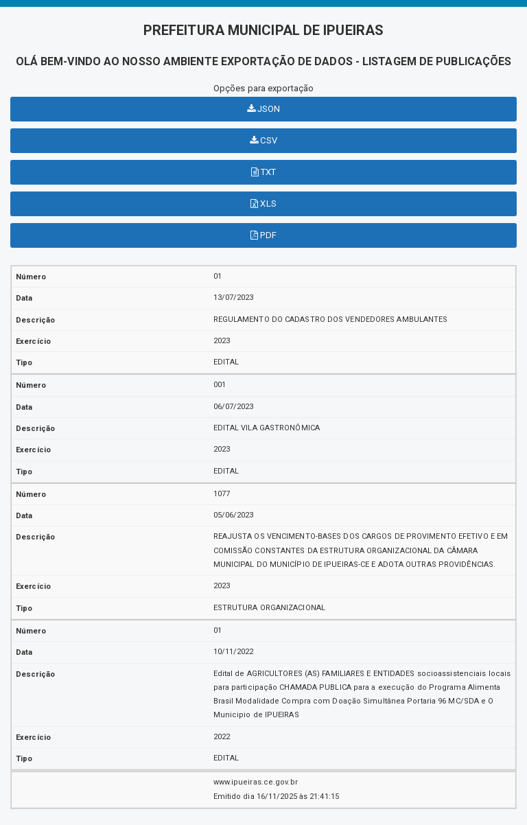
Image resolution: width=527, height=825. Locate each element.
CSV (263, 140)
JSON (264, 109)
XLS (263, 203)
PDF (263, 235)
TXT (264, 172)
